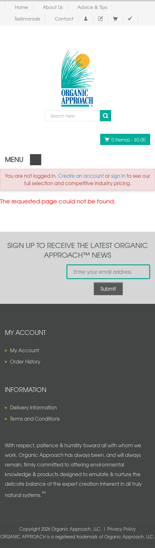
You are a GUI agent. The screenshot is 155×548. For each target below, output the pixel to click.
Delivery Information (33, 407)
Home (21, 7)
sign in (118, 175)
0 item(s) (123, 139)
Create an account (81, 175)
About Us (53, 7)
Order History (25, 361)
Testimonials (27, 18)
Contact (64, 18)
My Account (24, 350)
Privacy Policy (121, 529)
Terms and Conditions (35, 418)
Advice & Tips (92, 7)
